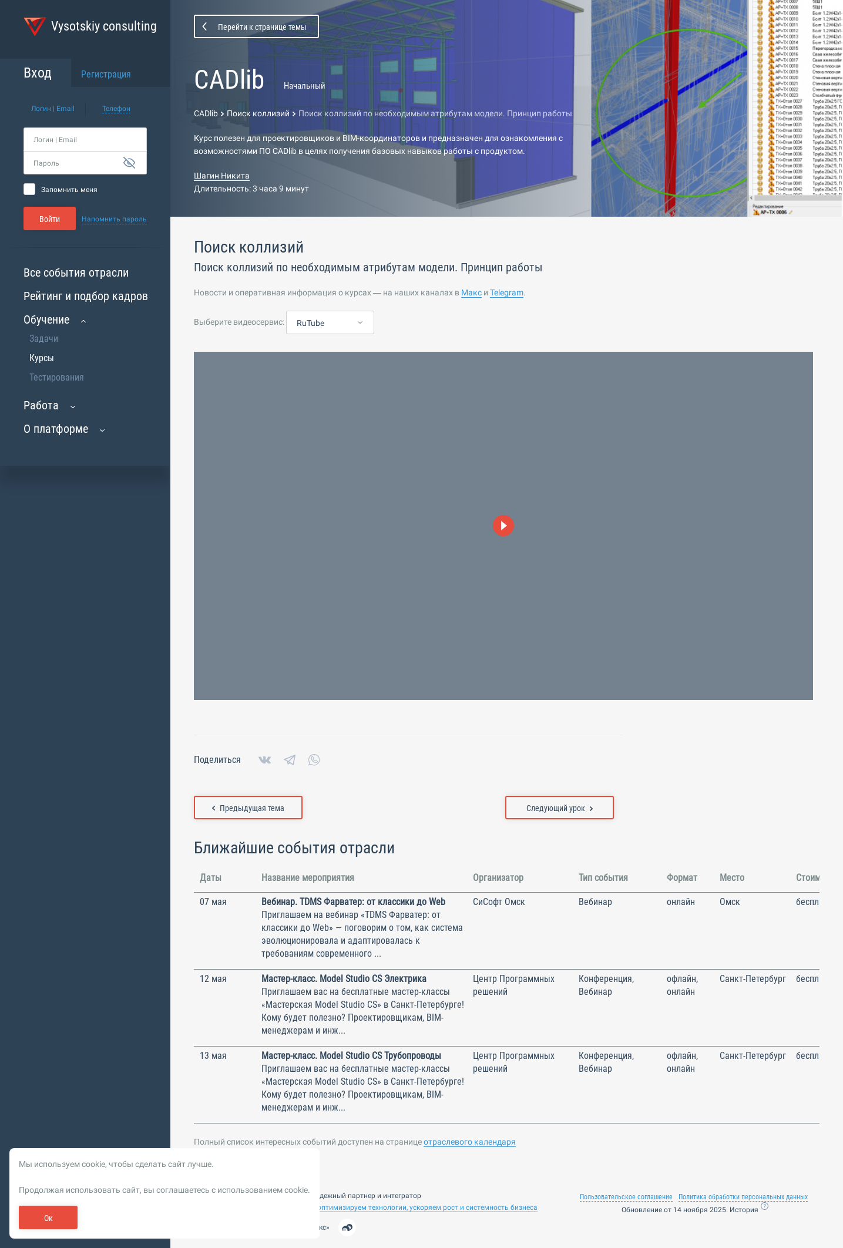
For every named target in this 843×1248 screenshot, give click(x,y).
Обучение (46, 319)
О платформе (55, 429)
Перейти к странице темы (262, 27)
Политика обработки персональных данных (743, 1197)
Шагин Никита (222, 175)
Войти (49, 219)
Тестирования (56, 377)
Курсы (41, 358)
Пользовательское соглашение (626, 1197)
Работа (41, 405)
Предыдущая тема (248, 808)
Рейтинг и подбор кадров (85, 296)
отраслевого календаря (470, 1141)
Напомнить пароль (114, 219)
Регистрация (106, 74)
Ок (48, 1218)
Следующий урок (559, 808)
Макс (471, 292)
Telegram (506, 292)
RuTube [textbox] (310, 323)
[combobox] (330, 323)
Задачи (43, 338)
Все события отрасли (76, 272)
